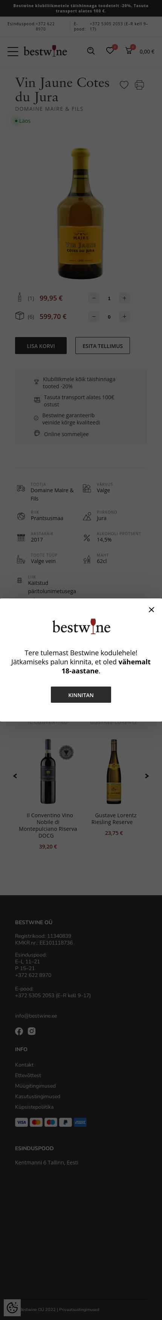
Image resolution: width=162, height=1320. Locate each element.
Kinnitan (81, 695)
